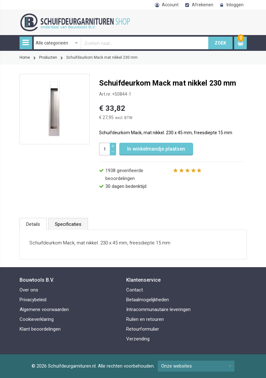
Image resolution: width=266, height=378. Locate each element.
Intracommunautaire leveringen (158, 309)
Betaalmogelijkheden (147, 300)
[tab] (33, 224)
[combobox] (121, 43)
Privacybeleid (33, 300)
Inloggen (235, 4)
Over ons (29, 290)
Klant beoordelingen (40, 329)
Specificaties (68, 224)
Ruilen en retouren (145, 319)
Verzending (138, 339)
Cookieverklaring (37, 319)
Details (33, 224)
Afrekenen (202, 4)
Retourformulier (142, 329)
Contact (134, 290)
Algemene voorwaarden (44, 309)
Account (170, 4)
